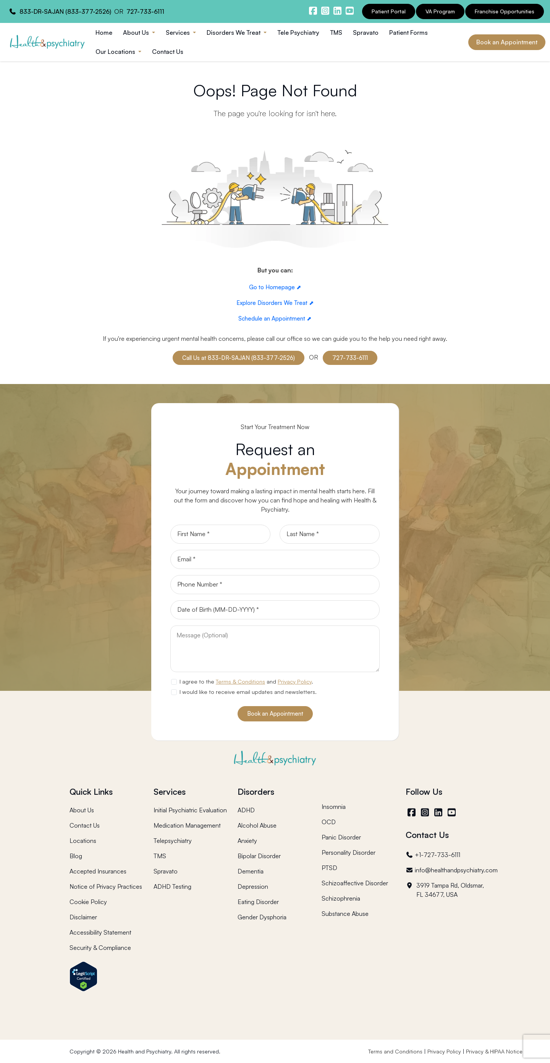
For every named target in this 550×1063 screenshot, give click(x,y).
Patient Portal (389, 11)
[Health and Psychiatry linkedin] (337, 10)
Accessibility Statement (100, 932)
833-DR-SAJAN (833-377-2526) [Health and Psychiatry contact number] (65, 11)
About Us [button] (136, 32)
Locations (83, 840)
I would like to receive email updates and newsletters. (248, 691)
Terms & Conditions (240, 681)
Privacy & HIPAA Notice (494, 1051)
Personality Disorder (348, 852)
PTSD (329, 868)
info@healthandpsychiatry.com (452, 870)
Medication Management (187, 825)
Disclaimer (83, 917)
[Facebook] (412, 812)
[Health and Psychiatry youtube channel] (349, 10)
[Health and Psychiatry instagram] (325, 10)
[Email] (275, 559)
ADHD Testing (172, 886)
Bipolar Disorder (259, 856)
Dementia (251, 871)
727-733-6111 (350, 357)
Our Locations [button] (116, 51)
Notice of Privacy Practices (106, 886)
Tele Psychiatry (298, 32)
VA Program (440, 11)
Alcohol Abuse (257, 825)
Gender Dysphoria (262, 917)
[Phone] (275, 584)
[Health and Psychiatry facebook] (313, 10)
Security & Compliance (100, 947)
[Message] (275, 648)
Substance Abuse (345, 913)
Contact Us (167, 51)
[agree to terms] (173, 681)
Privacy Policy (295, 681)
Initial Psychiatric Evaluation (190, 810)
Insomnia (334, 806)
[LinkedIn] (439, 812)
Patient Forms (408, 32)
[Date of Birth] (275, 609)
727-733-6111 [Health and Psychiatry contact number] (145, 11)
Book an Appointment (506, 42)
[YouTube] (452, 812)
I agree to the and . (246, 681)
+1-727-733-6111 (433, 855)
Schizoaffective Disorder (355, 883)
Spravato (366, 32)
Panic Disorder (341, 837)
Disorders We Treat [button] (234, 32)
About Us (82, 810)
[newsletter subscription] (173, 692)
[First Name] (220, 534)
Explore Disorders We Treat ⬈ (275, 302)
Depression (253, 886)
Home (103, 32)
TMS (336, 32)
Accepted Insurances (98, 871)
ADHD (246, 810)
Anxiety (247, 840)
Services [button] (178, 32)
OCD (329, 822)
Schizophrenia (341, 898)
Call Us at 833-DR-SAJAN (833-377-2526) (238, 357)
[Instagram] (425, 812)
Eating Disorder (258, 902)
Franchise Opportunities (504, 11)
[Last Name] (330, 534)
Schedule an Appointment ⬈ (275, 318)
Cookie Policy (88, 902)
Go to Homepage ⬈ (275, 287)
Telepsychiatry (173, 840)
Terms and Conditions (395, 1051)
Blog (76, 856)
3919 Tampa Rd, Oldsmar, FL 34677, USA (445, 890)
